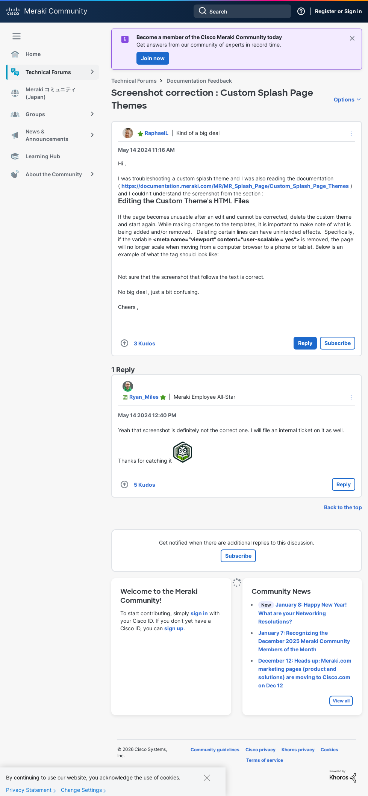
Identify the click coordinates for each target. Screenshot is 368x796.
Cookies (329, 749)
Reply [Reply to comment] (343, 484)
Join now (153, 58)
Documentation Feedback (199, 80)
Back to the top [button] (343, 507)
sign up (173, 628)
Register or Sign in (338, 11)
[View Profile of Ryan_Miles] (144, 396)
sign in (199, 613)
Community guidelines (215, 749)
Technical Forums (134, 80)
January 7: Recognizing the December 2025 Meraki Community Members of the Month (304, 641)
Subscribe (337, 343)
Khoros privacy (298, 749)
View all (341, 701)
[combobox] (242, 11)
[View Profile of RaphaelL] (156, 133)
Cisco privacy (260, 749)
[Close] (207, 782)
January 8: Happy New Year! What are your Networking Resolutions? (302, 613)
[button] (351, 133)
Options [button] (344, 99)
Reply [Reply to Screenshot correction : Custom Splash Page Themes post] (305, 343)
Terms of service (264, 760)
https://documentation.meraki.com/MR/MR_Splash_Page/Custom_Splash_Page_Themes (235, 186)
